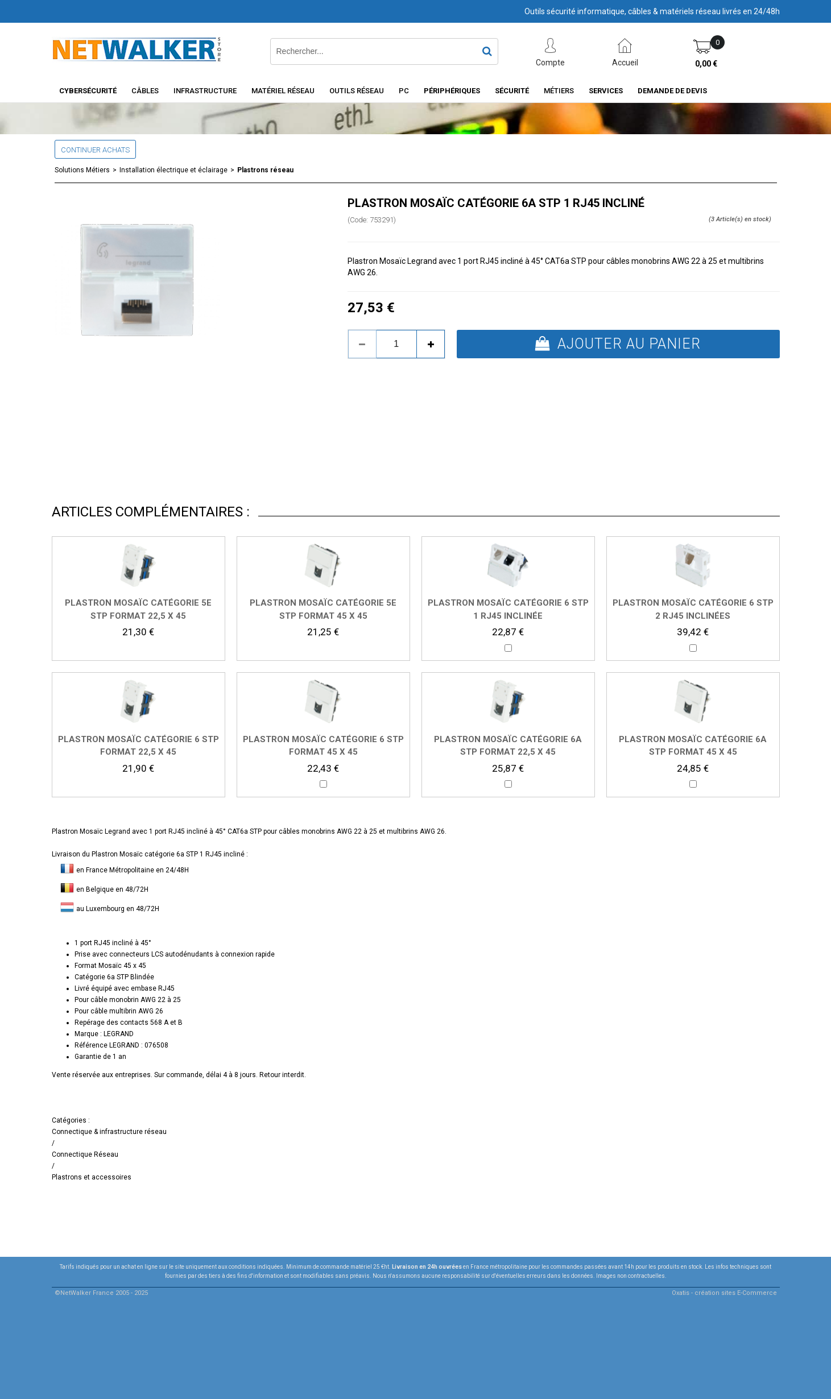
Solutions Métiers (82, 170)
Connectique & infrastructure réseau (109, 1132)
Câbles (145, 90)
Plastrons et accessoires (91, 1177)
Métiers (559, 90)
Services (606, 90)
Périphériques (452, 90)
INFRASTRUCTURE (205, 90)
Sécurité (512, 90)
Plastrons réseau (265, 170)
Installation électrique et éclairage (173, 170)
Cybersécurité (88, 90)
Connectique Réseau (85, 1154)
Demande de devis (672, 90)
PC (404, 90)
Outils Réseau (356, 90)
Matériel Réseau (283, 90)
